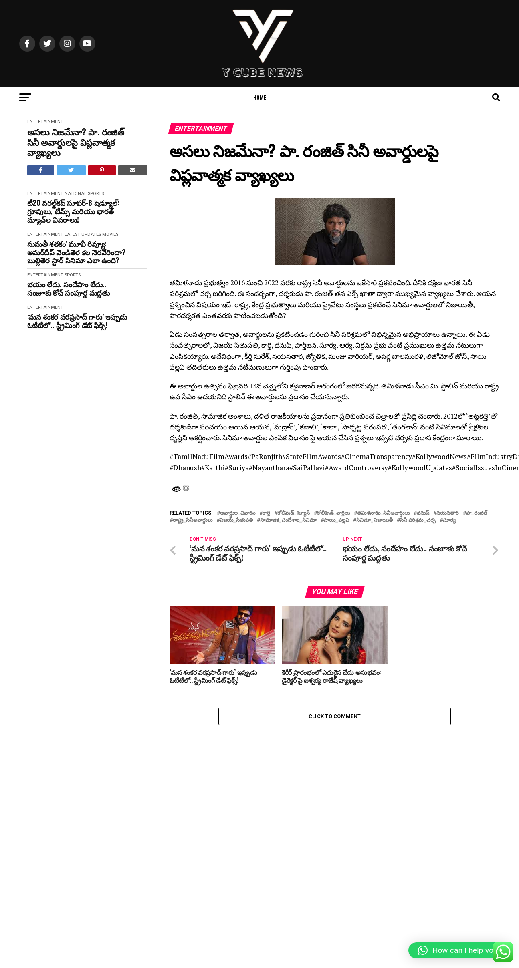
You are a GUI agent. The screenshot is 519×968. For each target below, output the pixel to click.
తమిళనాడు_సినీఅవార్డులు (383, 513)
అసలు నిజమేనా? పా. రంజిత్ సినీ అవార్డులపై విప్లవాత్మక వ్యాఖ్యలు (75, 142)
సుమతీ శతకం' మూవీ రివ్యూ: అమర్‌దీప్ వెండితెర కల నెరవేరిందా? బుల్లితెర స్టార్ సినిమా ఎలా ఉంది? (76, 251)
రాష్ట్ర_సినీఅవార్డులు (192, 520)
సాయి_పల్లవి (336, 520)
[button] (459, 950)
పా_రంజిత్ (476, 513)
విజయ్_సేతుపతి (236, 520)
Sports (96, 193)
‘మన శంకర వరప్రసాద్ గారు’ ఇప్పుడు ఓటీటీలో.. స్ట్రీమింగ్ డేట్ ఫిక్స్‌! (77, 320)
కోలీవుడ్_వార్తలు (333, 513)
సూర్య (449, 520)
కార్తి (266, 513)
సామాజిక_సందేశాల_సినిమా (288, 520)
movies (110, 234)
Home (259, 97)
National (76, 193)
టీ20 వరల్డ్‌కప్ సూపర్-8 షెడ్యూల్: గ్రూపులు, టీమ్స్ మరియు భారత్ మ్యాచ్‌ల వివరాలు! (73, 211)
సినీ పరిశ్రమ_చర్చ (418, 520)
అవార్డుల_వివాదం (237, 513)
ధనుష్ (423, 513)
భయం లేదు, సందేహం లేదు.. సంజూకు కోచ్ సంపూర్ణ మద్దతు (68, 288)
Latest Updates (83, 234)
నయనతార (447, 513)
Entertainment (45, 121)
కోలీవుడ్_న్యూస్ (293, 513)
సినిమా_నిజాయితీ (374, 520)
